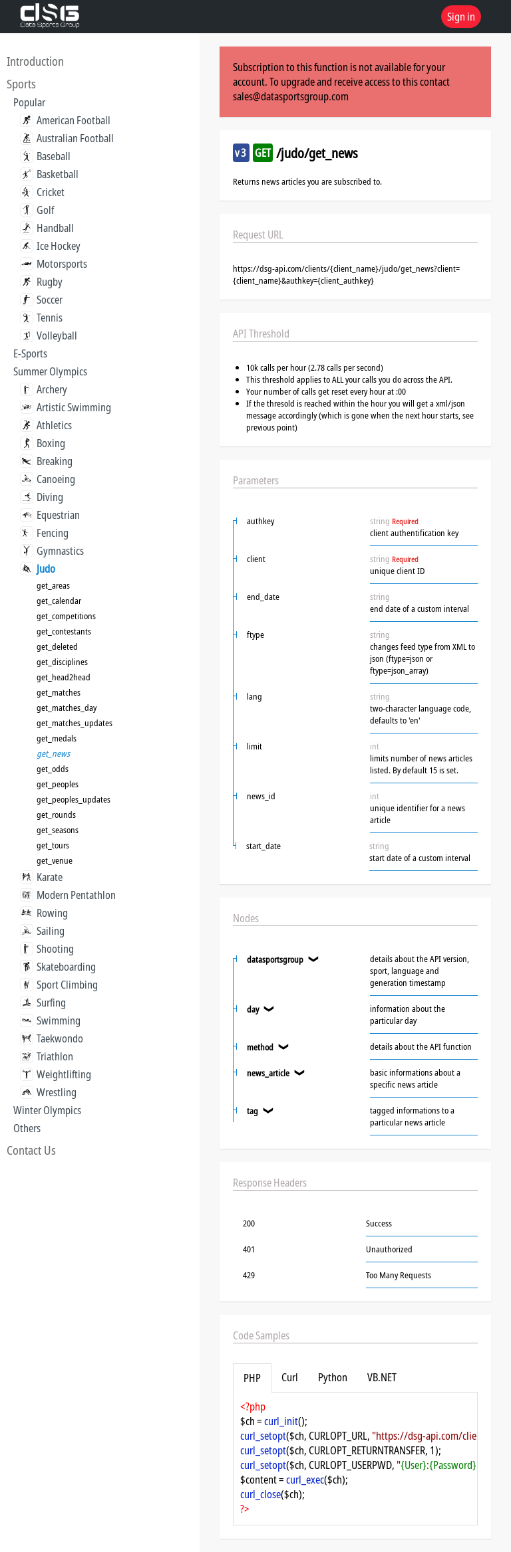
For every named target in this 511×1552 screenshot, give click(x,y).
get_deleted (57, 646)
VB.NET (382, 1377)
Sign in (461, 16)
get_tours (53, 845)
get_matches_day (66, 708)
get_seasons (58, 830)
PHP (252, 1378)
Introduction (35, 61)
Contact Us (31, 1150)
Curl (289, 1377)
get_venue (55, 860)
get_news (53, 753)
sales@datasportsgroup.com (291, 96)
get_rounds (56, 815)
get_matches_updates (74, 723)
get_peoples (58, 784)
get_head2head (63, 677)
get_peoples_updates (73, 799)
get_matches (59, 692)
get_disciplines (62, 662)
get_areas (53, 585)
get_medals (57, 738)
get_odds (53, 769)
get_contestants (64, 631)
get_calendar (59, 601)
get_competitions (66, 616)
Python (332, 1377)
